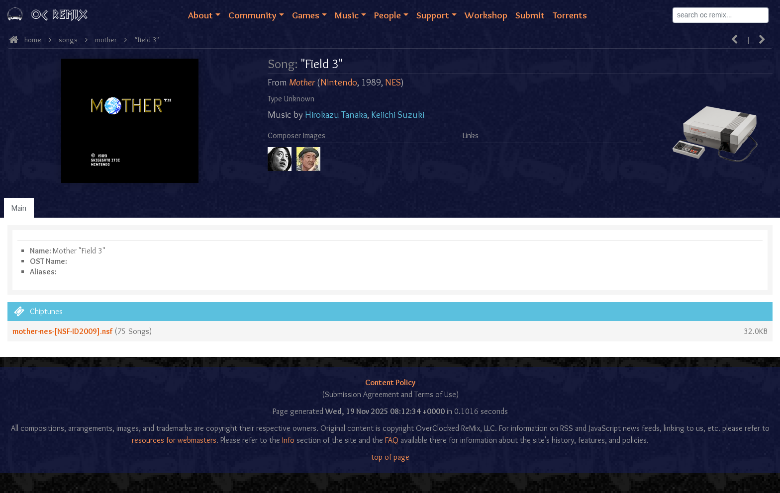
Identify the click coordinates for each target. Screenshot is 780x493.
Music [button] (347, 15)
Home (32, 39)
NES (393, 82)
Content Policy (390, 382)
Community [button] (252, 15)
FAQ (391, 440)
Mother (106, 39)
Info (288, 440)
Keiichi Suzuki (397, 114)
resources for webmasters (174, 440)
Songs (68, 39)
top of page (390, 457)
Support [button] (432, 15)
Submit (530, 15)
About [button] (200, 15)
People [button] (387, 15)
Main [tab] (18, 208)
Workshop (486, 15)
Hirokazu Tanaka (336, 114)
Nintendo (338, 82)
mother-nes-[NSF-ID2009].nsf (62, 331)
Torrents (570, 15)
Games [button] (305, 15)
